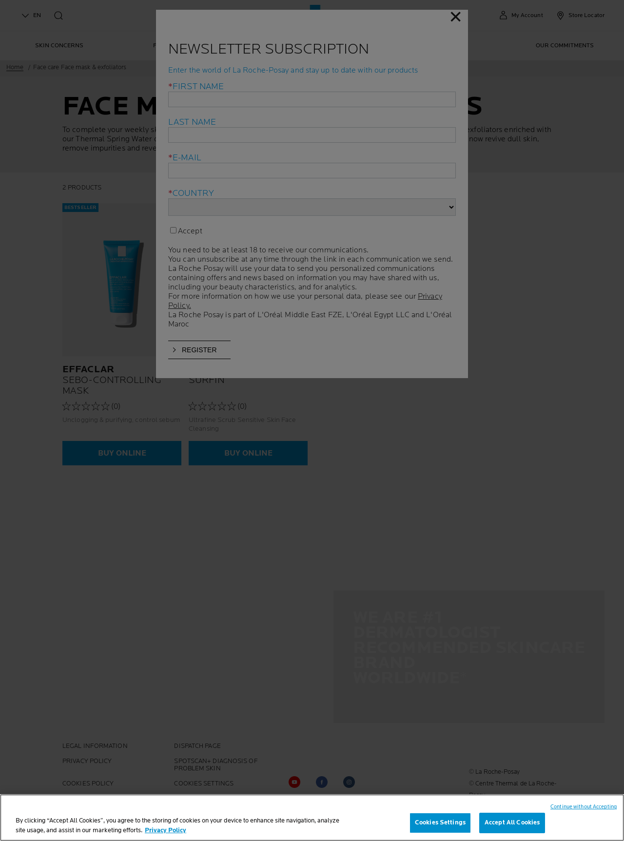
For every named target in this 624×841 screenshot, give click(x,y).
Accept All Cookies (512, 822)
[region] (312, 817)
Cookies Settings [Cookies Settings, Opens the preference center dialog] (440, 822)
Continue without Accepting (583, 806)
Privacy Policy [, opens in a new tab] (165, 830)
